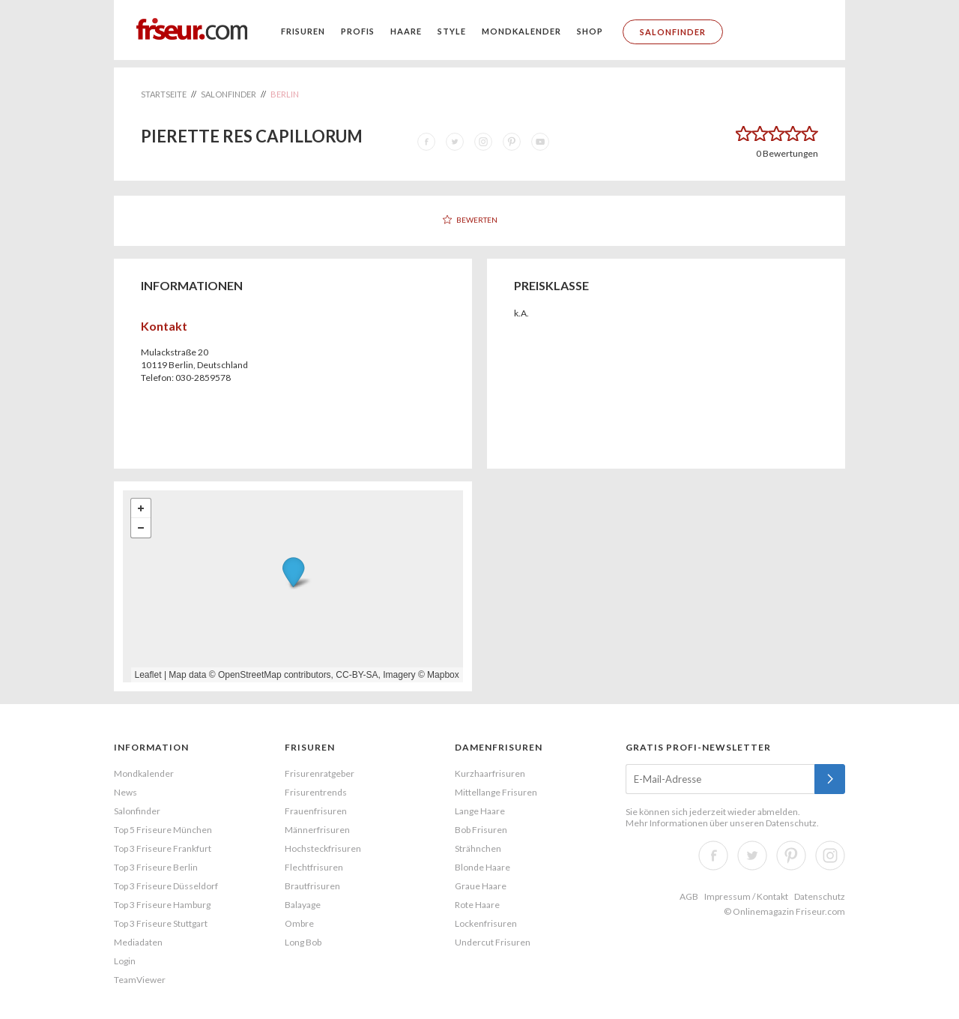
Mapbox (443, 675)
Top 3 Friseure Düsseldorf (166, 886)
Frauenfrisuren (316, 811)
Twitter (752, 856)
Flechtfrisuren (314, 867)
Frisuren (303, 31)
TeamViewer (140, 979)
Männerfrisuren (317, 829)
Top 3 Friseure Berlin (156, 867)
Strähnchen (478, 848)
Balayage (303, 904)
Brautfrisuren (312, 886)
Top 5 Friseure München (163, 829)
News (125, 792)
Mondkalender (521, 31)
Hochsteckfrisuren (323, 848)
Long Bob (303, 942)
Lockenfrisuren (486, 923)
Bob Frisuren (481, 829)
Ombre (299, 923)
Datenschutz (791, 823)
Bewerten (476, 219)
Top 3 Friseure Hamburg (162, 904)
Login (125, 961)
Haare (406, 31)
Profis (358, 31)
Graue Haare (480, 886)
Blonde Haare (482, 867)
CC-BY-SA (357, 675)
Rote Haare (477, 904)
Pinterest (791, 856)
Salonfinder (673, 32)
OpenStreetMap (250, 675)
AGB (689, 896)
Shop (590, 31)
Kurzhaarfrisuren (490, 773)
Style (452, 31)
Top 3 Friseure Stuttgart (161, 923)
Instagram (830, 856)
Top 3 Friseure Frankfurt (162, 848)
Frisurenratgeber (319, 773)
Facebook (713, 856)
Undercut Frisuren (492, 942)
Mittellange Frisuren (496, 792)
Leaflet (148, 675)
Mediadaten (138, 942)
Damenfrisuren (498, 747)
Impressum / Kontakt (746, 896)
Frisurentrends (316, 792)
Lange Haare (480, 811)
